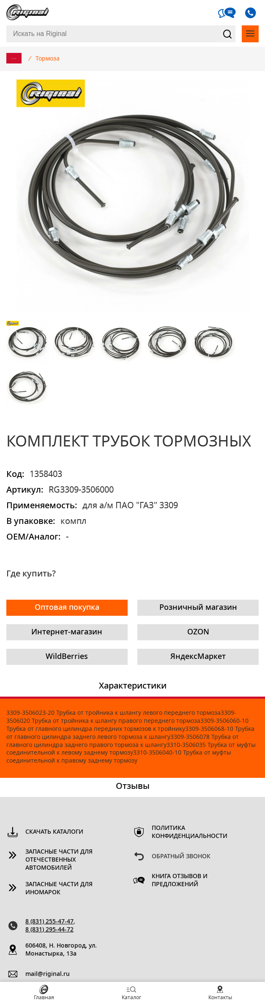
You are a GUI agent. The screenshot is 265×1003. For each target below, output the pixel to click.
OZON (198, 632)
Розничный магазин (198, 608)
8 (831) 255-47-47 (49, 922)
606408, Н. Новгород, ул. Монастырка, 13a (61, 950)
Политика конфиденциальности (189, 832)
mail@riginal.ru (47, 974)
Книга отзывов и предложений (180, 880)
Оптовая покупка (67, 608)
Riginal (27, 12)
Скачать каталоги (54, 832)
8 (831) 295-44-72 (49, 930)
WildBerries (67, 657)
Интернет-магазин (66, 632)
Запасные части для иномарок (59, 889)
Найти (228, 33)
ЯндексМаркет (198, 657)
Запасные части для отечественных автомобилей (59, 860)
